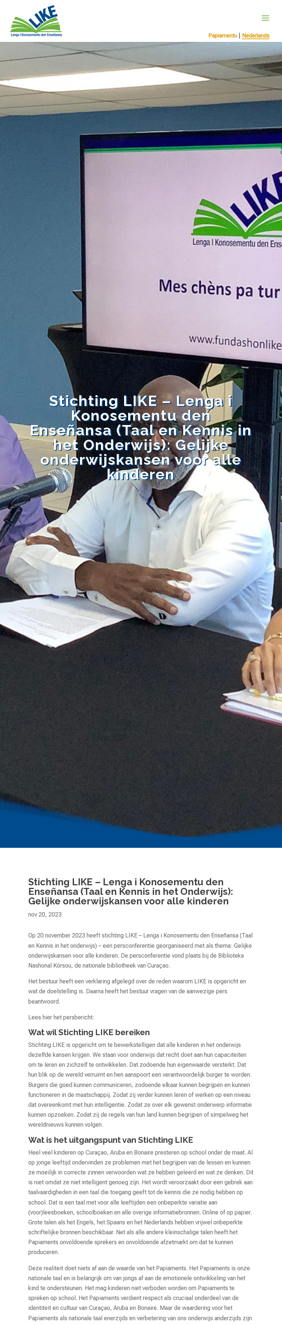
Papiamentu (222, 35)
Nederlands (256, 35)
